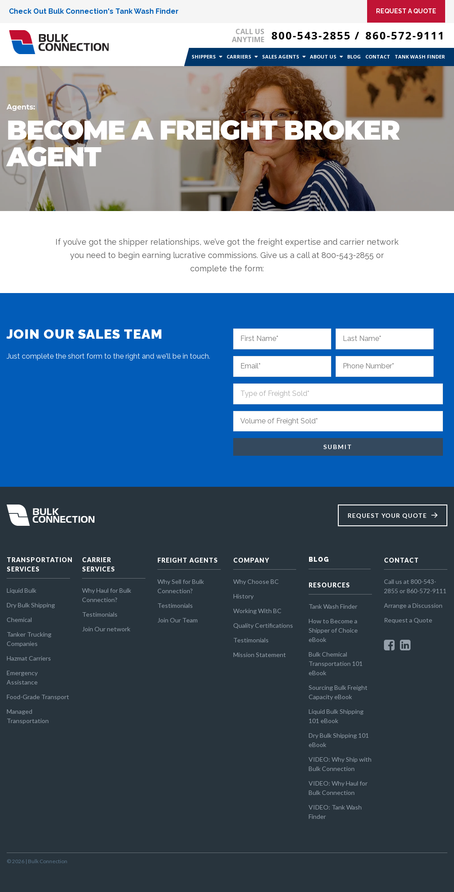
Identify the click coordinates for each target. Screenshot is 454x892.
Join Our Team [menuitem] (177, 620)
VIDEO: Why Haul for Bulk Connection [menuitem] (338, 787)
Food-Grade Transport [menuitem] (38, 696)
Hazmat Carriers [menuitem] (29, 658)
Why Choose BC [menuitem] (256, 581)
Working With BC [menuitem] (257, 610)
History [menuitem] (243, 596)
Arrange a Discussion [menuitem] (413, 605)
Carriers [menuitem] (239, 56)
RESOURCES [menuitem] (329, 585)
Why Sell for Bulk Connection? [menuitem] (180, 586)
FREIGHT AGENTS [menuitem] (187, 560)
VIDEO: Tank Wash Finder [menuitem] (335, 811)
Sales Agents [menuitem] (280, 56)
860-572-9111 (405, 35)
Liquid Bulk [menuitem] (21, 590)
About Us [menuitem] (323, 56)
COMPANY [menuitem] (251, 560)
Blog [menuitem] (354, 56)
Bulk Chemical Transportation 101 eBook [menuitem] (336, 663)
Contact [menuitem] (377, 56)
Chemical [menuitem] (19, 619)
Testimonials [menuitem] (99, 614)
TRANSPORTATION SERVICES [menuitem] (38, 564)
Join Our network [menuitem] (106, 629)
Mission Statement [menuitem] (259, 654)
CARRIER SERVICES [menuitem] (98, 564)
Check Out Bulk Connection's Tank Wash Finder (94, 11)
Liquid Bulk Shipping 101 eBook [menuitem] (336, 716)
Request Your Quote (387, 515)
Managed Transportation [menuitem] (28, 716)
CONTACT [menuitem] (401, 560)
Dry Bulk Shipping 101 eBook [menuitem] (339, 740)
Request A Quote (406, 11)
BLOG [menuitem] (319, 559)
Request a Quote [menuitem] (408, 620)
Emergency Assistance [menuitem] (22, 677)
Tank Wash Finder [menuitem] (420, 56)
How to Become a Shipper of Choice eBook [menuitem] (333, 630)
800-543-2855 (311, 35)
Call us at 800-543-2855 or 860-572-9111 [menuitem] (415, 586)
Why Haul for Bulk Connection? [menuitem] (106, 595)
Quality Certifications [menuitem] (263, 625)
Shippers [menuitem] (204, 56)
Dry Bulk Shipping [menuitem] (31, 605)
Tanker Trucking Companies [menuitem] (29, 638)
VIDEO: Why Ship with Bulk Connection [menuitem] (340, 763)
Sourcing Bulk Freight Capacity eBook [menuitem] (338, 692)
